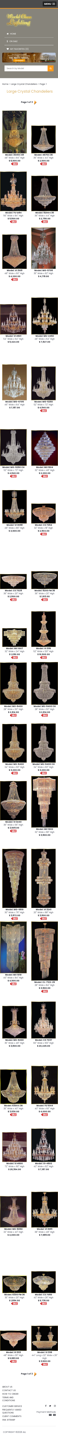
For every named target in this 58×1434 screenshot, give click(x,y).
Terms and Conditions (8, 1399)
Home (11, 33)
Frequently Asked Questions (11, 1411)
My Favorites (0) (18, 49)
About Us (7, 1386)
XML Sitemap (8, 1419)
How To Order (10, 1393)
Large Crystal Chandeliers (24, 84)
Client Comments (11, 1416)
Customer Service (12, 1406)
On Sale (12, 41)
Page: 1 (43, 84)
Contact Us (9, 1390)
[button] (50, 3)
